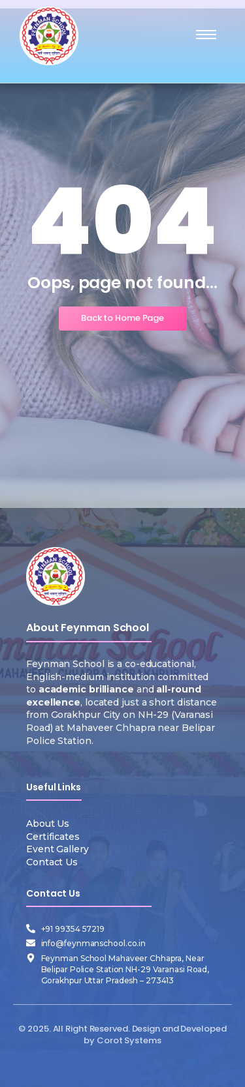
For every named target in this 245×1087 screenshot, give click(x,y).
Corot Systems (129, 1040)
